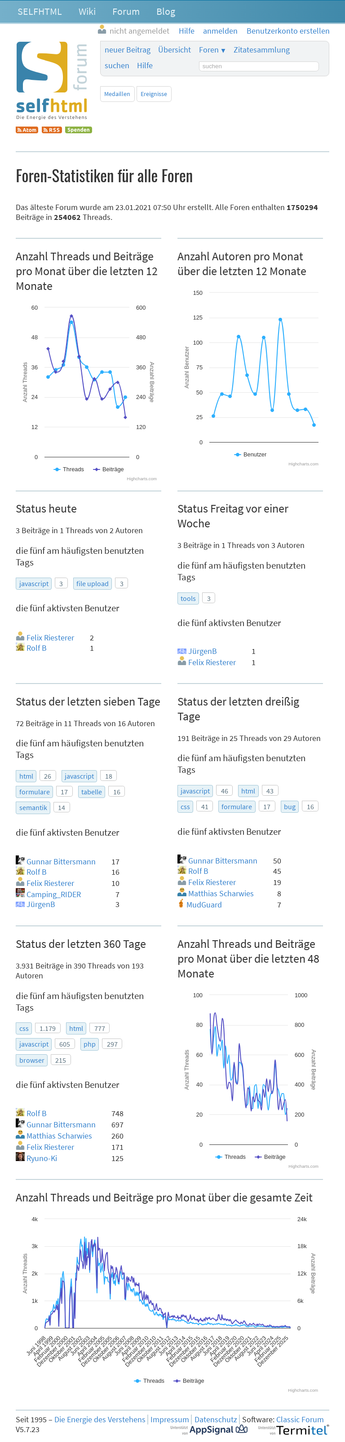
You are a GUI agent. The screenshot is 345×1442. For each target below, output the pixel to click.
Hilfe (145, 65)
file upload (92, 583)
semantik (33, 807)
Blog (165, 11)
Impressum (169, 1419)
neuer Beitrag (127, 50)
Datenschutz (216, 1419)
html (26, 775)
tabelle (91, 791)
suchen (117, 65)
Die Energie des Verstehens (100, 1419)
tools (188, 598)
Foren (209, 50)
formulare (34, 791)
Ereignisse (154, 94)
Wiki (87, 11)
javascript (34, 583)
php (90, 1043)
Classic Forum (300, 1419)
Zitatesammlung (262, 50)
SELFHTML (40, 11)
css (185, 806)
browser (31, 1060)
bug (290, 806)
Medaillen (117, 94)
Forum (126, 11)
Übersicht (174, 50)
